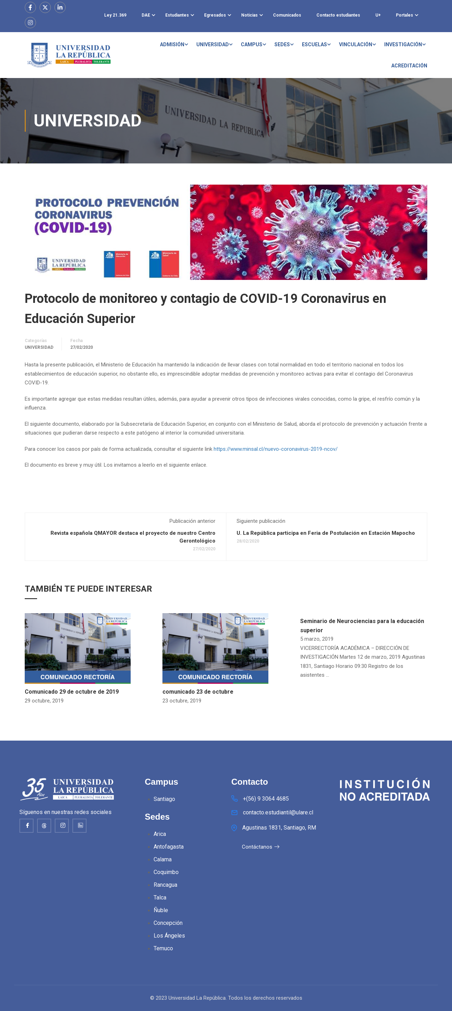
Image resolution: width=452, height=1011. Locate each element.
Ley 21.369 (115, 15)
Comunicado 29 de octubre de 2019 (72, 691)
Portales (404, 15)
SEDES (282, 44)
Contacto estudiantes (338, 15)
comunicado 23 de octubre (197, 691)
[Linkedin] (79, 826)
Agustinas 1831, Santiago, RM (279, 828)
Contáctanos (261, 847)
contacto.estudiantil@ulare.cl (278, 813)
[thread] (44, 826)
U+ (378, 15)
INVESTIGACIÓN (403, 44)
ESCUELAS (314, 44)
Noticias (249, 15)
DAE (146, 15)
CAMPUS (251, 44)
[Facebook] (26, 826)
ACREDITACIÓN (409, 65)
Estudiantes (177, 15)
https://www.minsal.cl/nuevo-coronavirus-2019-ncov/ (276, 449)
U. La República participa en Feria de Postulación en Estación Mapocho (326, 533)
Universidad (39, 347)
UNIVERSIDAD (212, 44)
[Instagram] (62, 826)
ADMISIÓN (172, 44)
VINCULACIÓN (355, 44)
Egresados (215, 15)
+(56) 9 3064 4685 (266, 799)
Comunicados (287, 15)
